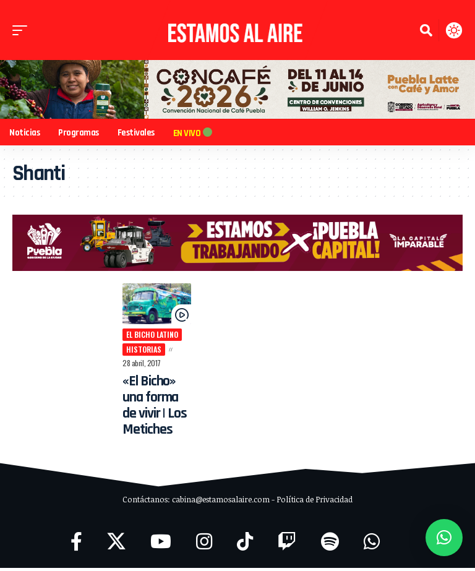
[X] (116, 545)
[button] (22, 30)
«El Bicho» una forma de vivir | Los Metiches (150, 408)
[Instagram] (204, 545)
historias (136, 352)
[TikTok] (245, 545)
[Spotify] (330, 545)
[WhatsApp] (372, 545)
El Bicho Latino (145, 337)
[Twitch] (287, 545)
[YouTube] (160, 545)
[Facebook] (76, 545)
